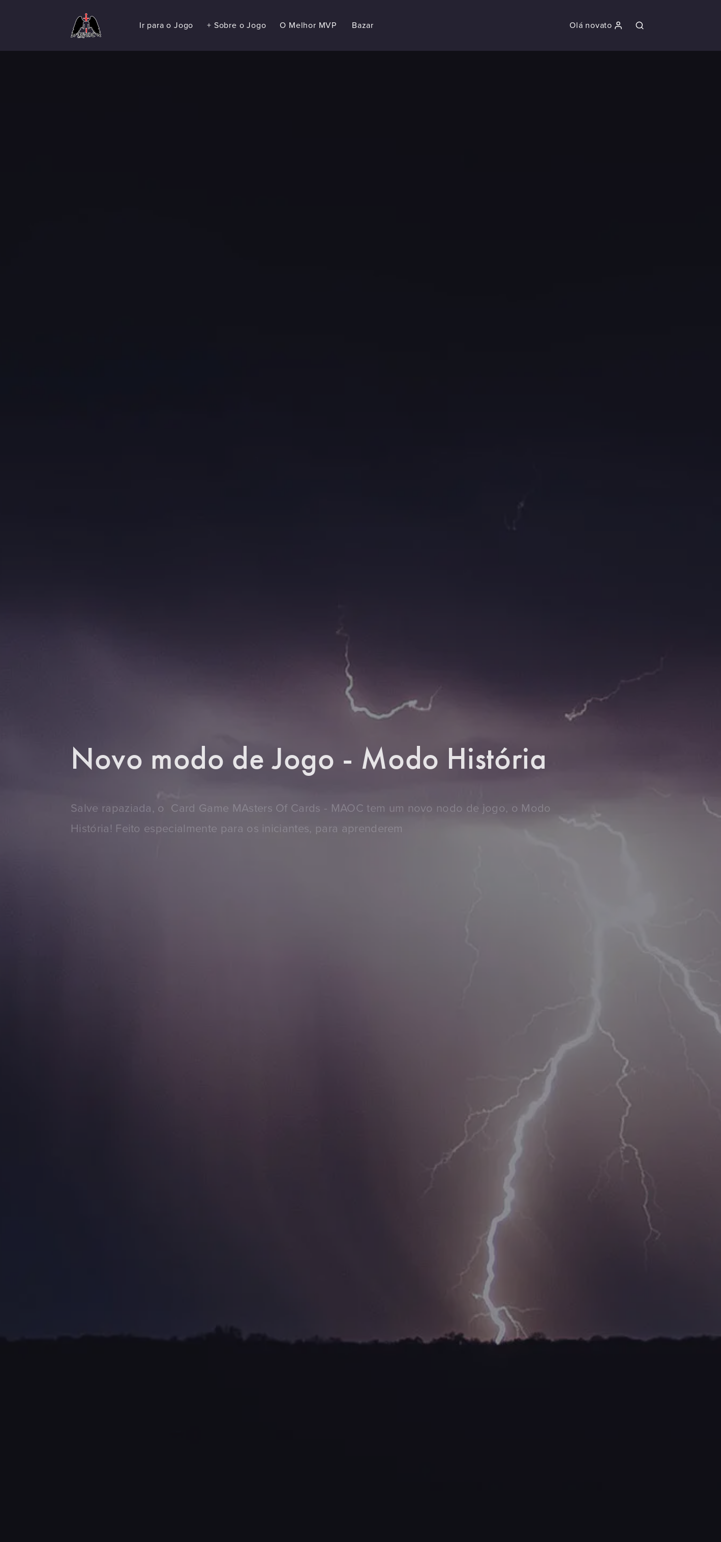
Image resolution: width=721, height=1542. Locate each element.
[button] (236, 25)
